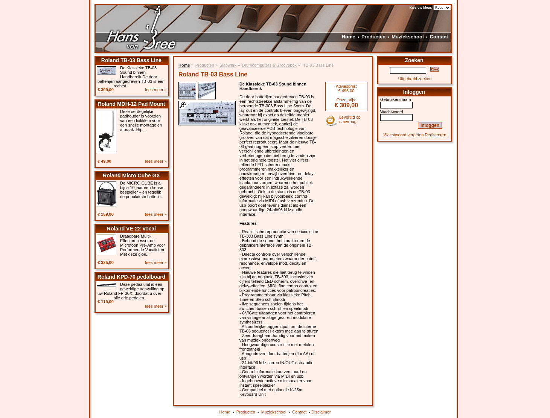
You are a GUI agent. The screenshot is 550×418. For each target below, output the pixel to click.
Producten (373, 37)
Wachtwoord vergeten (404, 135)
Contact (439, 37)
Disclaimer (321, 412)
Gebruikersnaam (395, 99)
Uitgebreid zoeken (415, 78)
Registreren (435, 135)
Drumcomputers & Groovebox (269, 65)
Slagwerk (227, 65)
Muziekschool (408, 37)
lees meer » (156, 89)
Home (348, 37)
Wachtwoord (391, 112)
